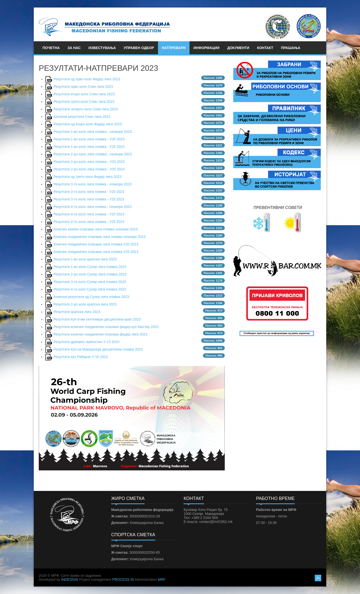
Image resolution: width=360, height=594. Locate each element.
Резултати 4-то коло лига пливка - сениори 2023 (93, 207)
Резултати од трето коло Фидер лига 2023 (88, 177)
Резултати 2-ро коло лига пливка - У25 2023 (89, 169)
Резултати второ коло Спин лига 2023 (84, 94)
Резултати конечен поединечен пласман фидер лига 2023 (101, 334)
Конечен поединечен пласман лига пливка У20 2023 (96, 244)
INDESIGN (69, 579)
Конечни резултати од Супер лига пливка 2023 (91, 297)
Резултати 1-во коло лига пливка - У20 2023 (89, 139)
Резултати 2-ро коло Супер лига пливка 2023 (90, 274)
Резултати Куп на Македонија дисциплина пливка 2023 (98, 349)
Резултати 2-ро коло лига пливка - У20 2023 (89, 162)
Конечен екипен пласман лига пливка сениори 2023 (96, 229)
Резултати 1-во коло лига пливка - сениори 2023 (93, 132)
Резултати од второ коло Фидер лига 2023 (88, 124)
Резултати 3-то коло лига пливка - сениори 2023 (93, 184)
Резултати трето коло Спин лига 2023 (84, 102)
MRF (161, 579)
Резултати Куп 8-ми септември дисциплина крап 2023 (97, 319)
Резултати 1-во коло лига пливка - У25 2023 (89, 147)
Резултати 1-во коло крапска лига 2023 (85, 259)
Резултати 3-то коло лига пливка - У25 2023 (89, 199)
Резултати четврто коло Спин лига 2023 (86, 109)
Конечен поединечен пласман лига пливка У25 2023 (96, 252)
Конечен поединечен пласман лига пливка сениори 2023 (100, 237)
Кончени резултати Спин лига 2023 (82, 117)
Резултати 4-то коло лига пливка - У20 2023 (89, 214)
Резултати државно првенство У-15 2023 (87, 342)
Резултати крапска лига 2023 (77, 312)
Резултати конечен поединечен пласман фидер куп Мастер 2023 (106, 327)
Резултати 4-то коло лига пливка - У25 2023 (89, 222)
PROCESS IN (123, 579)
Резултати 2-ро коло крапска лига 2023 (85, 304)
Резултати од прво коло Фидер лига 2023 (87, 79)
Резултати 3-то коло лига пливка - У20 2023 (89, 192)
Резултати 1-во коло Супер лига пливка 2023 (90, 267)
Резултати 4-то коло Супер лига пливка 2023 (90, 289)
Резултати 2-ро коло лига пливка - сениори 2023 (93, 154)
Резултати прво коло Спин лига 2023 (83, 87)
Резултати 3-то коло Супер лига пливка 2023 (90, 282)
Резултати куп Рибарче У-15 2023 (81, 357)
